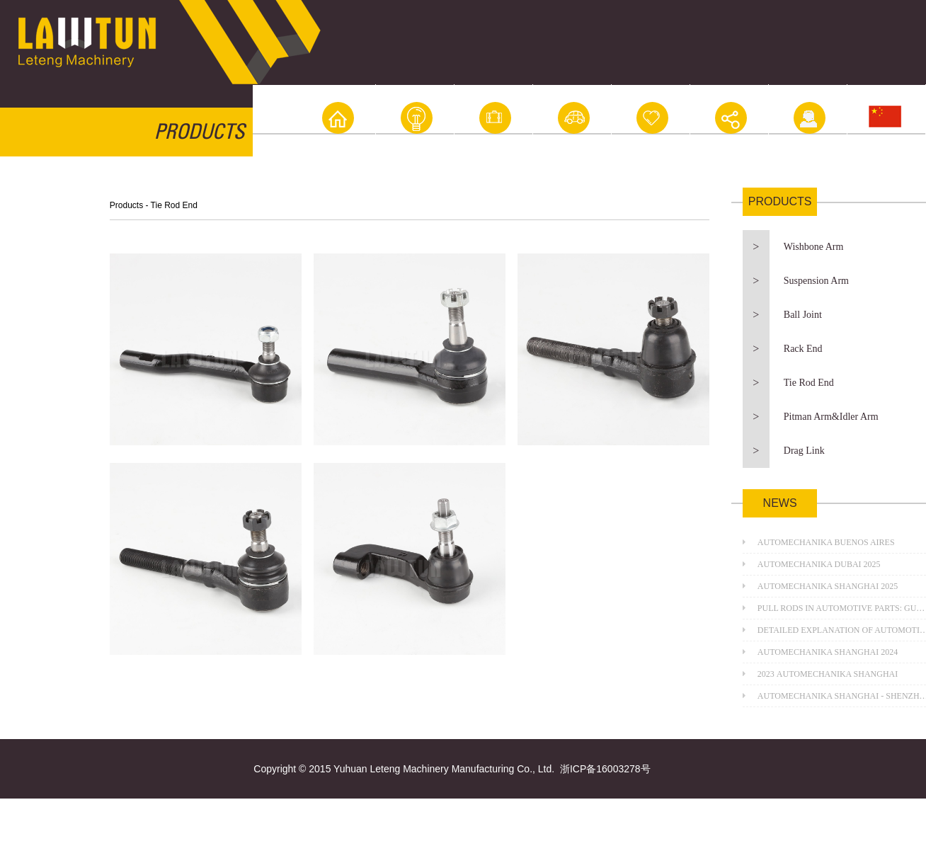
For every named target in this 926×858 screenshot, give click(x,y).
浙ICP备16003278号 (605, 768)
